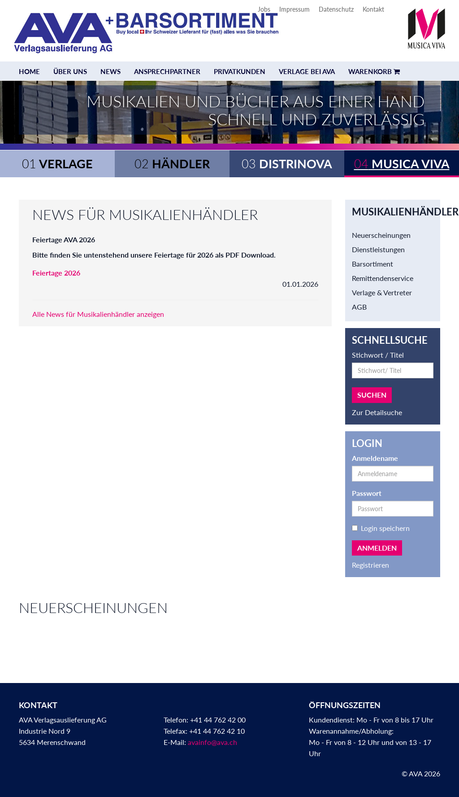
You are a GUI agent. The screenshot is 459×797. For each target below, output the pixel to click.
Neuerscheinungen (381, 235)
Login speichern (381, 528)
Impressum (294, 9)
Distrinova (287, 163)
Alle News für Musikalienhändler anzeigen (98, 314)
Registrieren (370, 565)
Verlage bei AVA (307, 71)
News (110, 71)
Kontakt (373, 9)
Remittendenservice (382, 278)
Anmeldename (375, 458)
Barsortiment (372, 263)
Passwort (366, 493)
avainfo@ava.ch (212, 742)
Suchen (371, 394)
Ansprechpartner (167, 71)
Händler (172, 163)
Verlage (57, 163)
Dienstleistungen (378, 249)
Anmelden (377, 547)
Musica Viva (402, 163)
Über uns (70, 71)
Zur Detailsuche (377, 412)
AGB (359, 306)
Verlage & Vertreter (382, 292)
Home (29, 71)
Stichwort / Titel (378, 354)
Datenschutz (336, 9)
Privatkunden (239, 71)
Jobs (264, 9)
